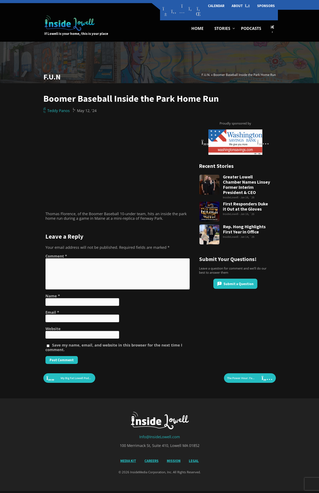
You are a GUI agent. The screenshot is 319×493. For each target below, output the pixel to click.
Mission (174, 461)
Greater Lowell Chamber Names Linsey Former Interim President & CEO (246, 184)
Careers (151, 461)
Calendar (216, 6)
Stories (222, 28)
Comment (56, 256)
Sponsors (266, 6)
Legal (194, 461)
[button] (272, 29)
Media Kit (128, 461)
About (241, 6)
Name (52, 295)
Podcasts (251, 28)
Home (197, 28)
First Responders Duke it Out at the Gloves (245, 206)
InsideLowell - (231, 197)
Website (53, 328)
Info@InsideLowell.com (159, 436)
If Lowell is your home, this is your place (76, 33)
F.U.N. (206, 75)
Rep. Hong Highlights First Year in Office (244, 229)
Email (52, 312)
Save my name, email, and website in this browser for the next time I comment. (113, 347)
